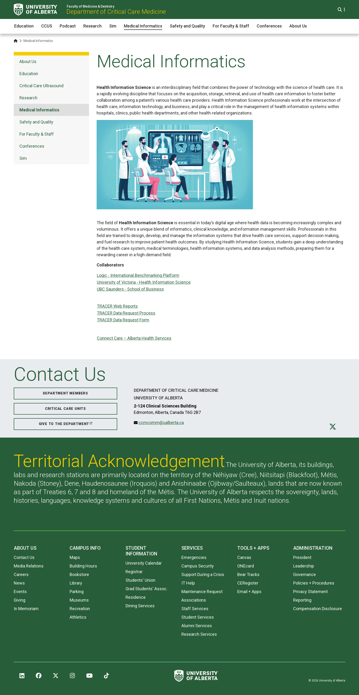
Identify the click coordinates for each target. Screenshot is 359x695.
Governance (304, 574)
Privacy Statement (310, 591)
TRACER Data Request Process (126, 313)
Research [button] (92, 25)
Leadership (303, 565)
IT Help (188, 583)
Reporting (302, 600)
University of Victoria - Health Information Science (144, 282)
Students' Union (140, 580)
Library (76, 583)
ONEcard (245, 565)
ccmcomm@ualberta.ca (161, 422)
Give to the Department (64, 424)
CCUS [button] (46, 25)
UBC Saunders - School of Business (130, 289)
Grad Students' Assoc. (146, 588)
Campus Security (197, 565)
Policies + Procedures (313, 583)
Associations (193, 600)
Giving (19, 600)
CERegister (247, 583)
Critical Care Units (65, 409)
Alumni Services (196, 625)
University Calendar (144, 563)
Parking (77, 591)
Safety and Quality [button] (187, 25)
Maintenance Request (202, 591)
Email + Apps (249, 591)
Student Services (197, 617)
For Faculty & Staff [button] (231, 25)
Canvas (244, 557)
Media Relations (29, 565)
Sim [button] (112, 25)
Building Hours (83, 565)
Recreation (80, 608)
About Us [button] (298, 25)
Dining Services (140, 605)
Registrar (134, 571)
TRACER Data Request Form (123, 319)
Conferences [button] (269, 25)
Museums (79, 600)
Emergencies (193, 557)
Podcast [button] (68, 25)
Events (20, 591)
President (302, 557)
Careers (21, 574)
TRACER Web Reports (117, 306)
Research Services (199, 634)
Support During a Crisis (202, 574)
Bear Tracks (248, 574)
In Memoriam (26, 608)
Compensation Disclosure (317, 608)
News (19, 583)
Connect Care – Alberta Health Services (134, 338)
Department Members (65, 393)
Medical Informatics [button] (143, 25)
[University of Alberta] (35, 9)
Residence (136, 597)
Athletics (78, 617)
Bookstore (79, 574)
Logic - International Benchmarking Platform (138, 275)
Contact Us (24, 557)
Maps (75, 557)
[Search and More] (340, 9)
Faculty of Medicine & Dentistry (90, 6)
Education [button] (24, 25)
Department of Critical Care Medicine (116, 11)
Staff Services (194, 608)
